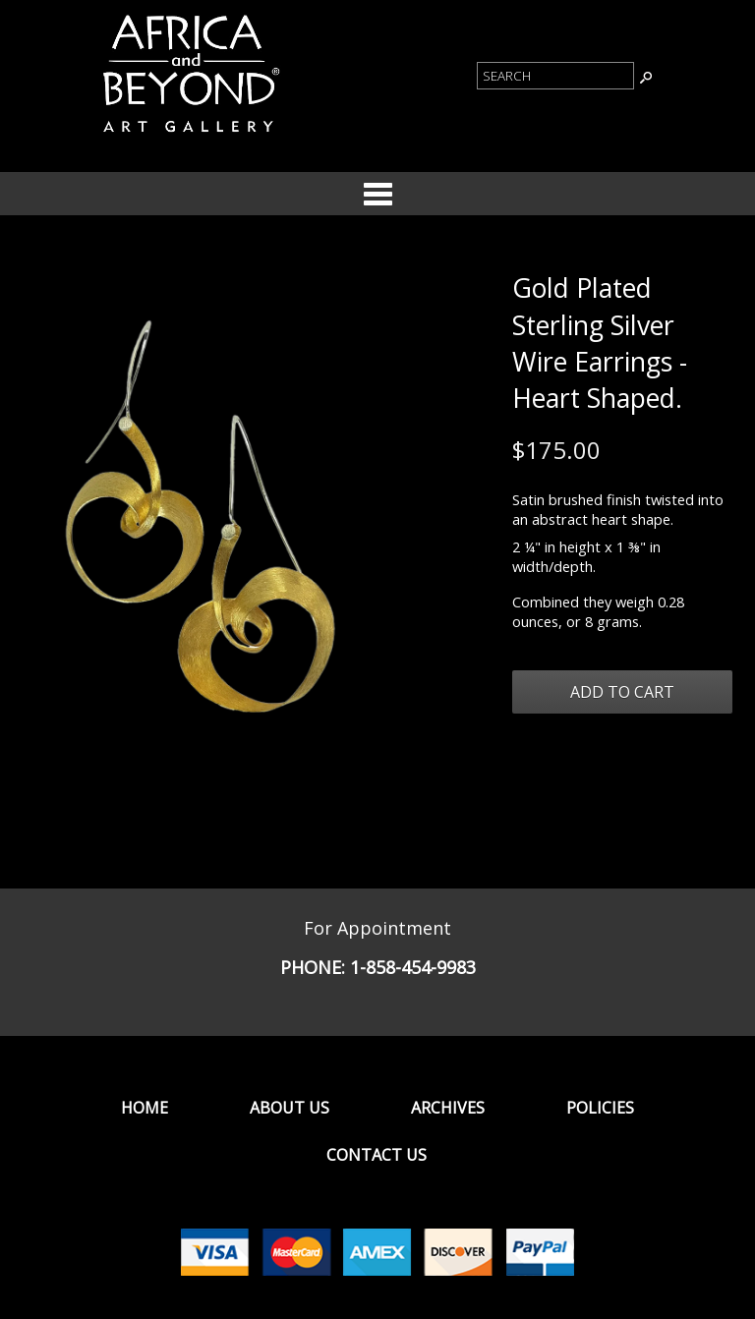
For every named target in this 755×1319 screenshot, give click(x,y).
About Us (289, 1107)
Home (144, 1107)
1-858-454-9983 (413, 967)
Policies (600, 1107)
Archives (448, 1107)
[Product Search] (555, 75)
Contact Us (376, 1155)
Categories (377, 193)
